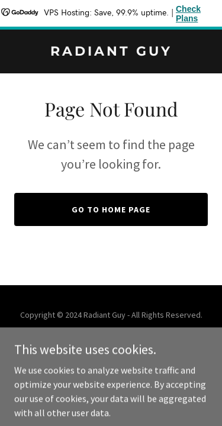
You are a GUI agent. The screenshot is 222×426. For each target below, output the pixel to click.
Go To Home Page (111, 209)
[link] (111, 52)
